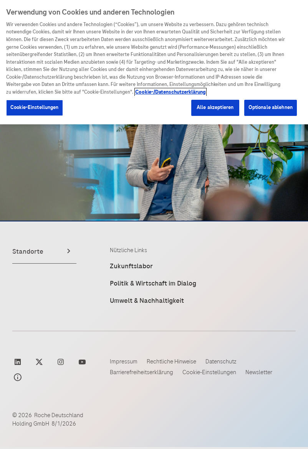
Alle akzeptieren (215, 107)
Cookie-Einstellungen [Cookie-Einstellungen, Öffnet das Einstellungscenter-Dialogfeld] (34, 107)
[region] (154, 62)
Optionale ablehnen (270, 107)
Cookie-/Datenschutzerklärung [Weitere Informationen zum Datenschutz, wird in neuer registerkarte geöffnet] (170, 92)
